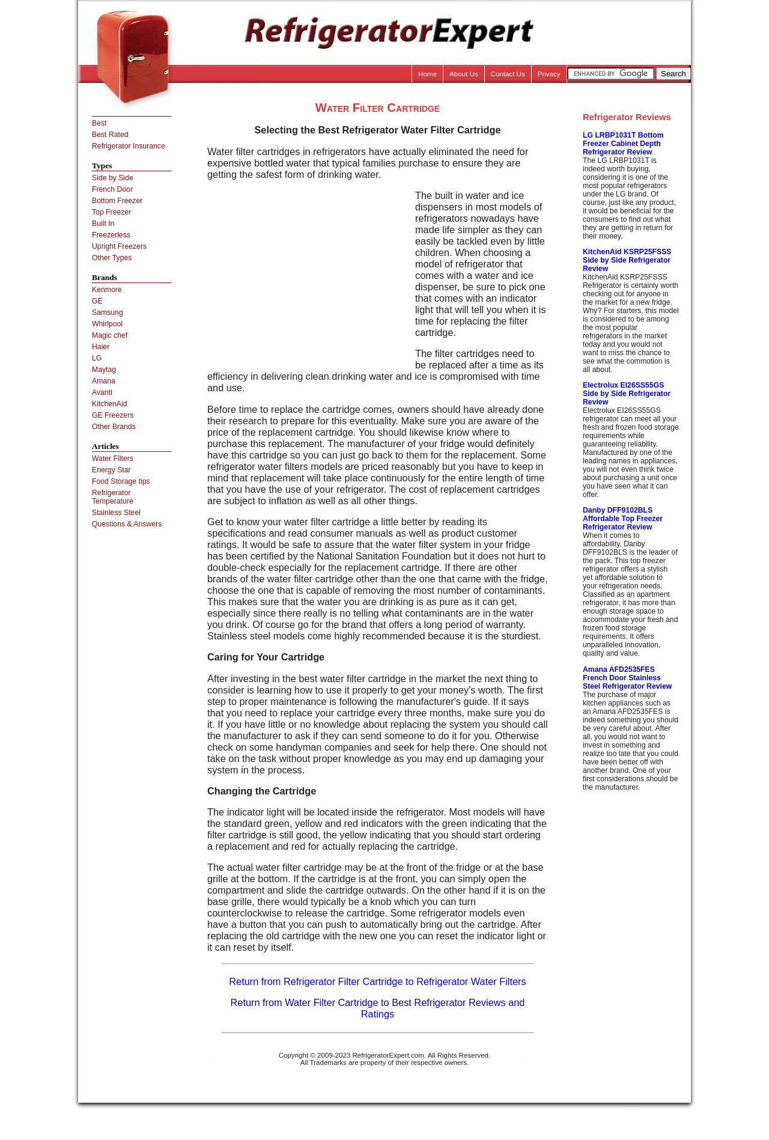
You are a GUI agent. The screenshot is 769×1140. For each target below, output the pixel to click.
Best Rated (110, 134)
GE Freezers (112, 415)
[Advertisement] (308, 274)
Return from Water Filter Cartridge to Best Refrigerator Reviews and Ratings (378, 1008)
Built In (103, 223)
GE (97, 301)
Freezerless (111, 235)
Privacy (549, 74)
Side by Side (112, 178)
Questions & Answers (127, 524)
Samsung (107, 312)
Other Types (112, 258)
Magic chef (109, 335)
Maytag (104, 369)
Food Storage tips (121, 481)
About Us (463, 74)
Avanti (102, 392)
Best (99, 123)
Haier (100, 347)
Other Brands (114, 426)
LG (97, 358)
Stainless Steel (116, 512)
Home (427, 74)
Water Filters (112, 458)
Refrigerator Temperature (112, 497)
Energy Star (111, 470)
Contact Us (508, 74)
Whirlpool (107, 324)
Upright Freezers (119, 246)
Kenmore (107, 289)
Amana (103, 381)
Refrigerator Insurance (128, 146)
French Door (112, 189)
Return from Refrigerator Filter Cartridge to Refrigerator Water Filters (377, 981)
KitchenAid (109, 404)
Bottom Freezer (117, 201)
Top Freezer (111, 212)
